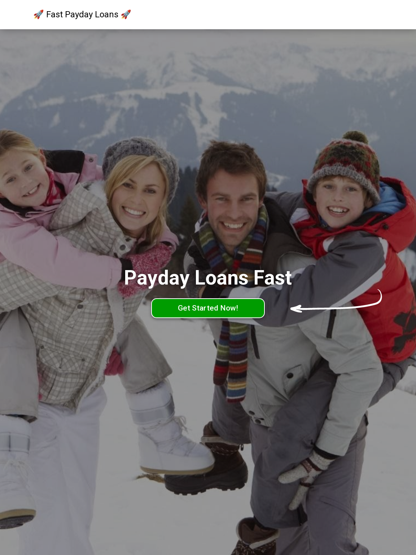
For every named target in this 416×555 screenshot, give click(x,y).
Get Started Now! (208, 308)
